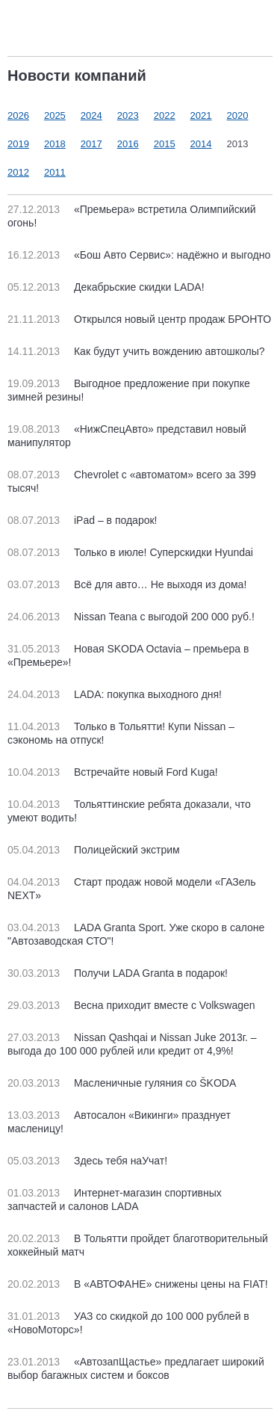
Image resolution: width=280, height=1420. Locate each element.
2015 (164, 143)
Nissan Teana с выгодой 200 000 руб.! (131, 617)
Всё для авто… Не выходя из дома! (126, 584)
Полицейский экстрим (93, 850)
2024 (91, 115)
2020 (238, 115)
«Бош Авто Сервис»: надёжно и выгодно (138, 255)
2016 (128, 143)
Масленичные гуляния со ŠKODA (121, 1083)
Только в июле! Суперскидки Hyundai (130, 552)
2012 (18, 172)
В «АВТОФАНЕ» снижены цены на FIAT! (137, 1284)
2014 (201, 143)
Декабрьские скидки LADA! (106, 287)
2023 (128, 115)
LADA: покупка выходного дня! (114, 694)
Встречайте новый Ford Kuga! (112, 772)
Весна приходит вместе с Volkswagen (131, 1005)
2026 (18, 115)
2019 (18, 143)
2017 (91, 143)
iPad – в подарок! (82, 520)
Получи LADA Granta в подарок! (117, 973)
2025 (55, 115)
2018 (55, 143)
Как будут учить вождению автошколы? (136, 351)
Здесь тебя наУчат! (87, 1161)
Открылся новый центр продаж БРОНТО (139, 319)
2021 (201, 115)
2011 (55, 172)
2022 (164, 115)
